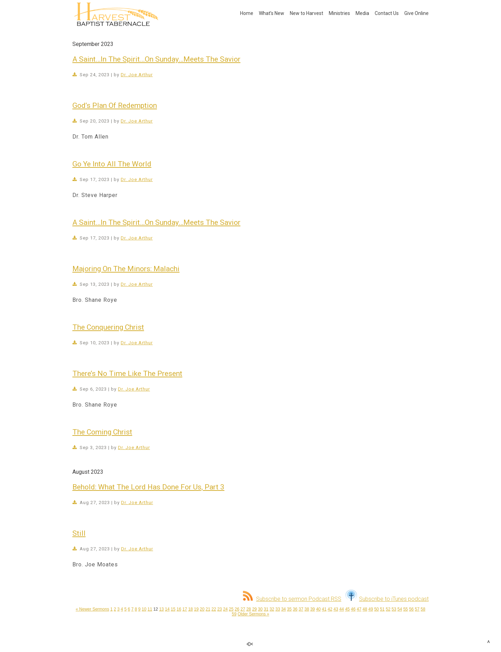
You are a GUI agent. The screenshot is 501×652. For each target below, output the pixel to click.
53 (394, 609)
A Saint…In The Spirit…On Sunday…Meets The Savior (156, 59)
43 (335, 609)
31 (266, 609)
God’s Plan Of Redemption (114, 105)
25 (231, 609)
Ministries (339, 13)
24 (225, 609)
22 (214, 609)
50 (376, 609)
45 (347, 609)
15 (173, 609)
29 (254, 609)
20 (202, 609)
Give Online (416, 13)
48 (365, 609)
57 (417, 609)
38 (306, 609)
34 (283, 609)
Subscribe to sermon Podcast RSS (292, 599)
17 (184, 609)
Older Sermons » (253, 614)
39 (312, 609)
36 (295, 609)
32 (272, 609)
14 (167, 609)
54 (399, 609)
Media (362, 13)
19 (196, 609)
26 (237, 609)
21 (208, 609)
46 (353, 609)
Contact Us (387, 13)
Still (79, 533)
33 (277, 609)
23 (219, 609)
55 (405, 609)
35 (289, 609)
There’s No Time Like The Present (127, 373)
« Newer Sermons (92, 609)
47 (359, 609)
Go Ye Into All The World (111, 164)
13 (161, 609)
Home (246, 13)
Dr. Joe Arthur (137, 74)
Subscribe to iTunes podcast (387, 599)
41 (324, 609)
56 (411, 609)
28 (248, 609)
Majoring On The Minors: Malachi (126, 269)
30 (260, 609)
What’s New (271, 13)
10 (144, 609)
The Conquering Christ (108, 327)
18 (190, 609)
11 (150, 609)
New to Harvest (306, 13)
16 (179, 609)
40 (318, 609)
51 (382, 609)
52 (388, 609)
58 (423, 609)
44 (341, 609)
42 (330, 609)
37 (301, 609)
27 (242, 609)
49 (370, 609)
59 (234, 614)
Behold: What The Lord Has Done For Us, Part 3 (148, 487)
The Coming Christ (102, 432)
